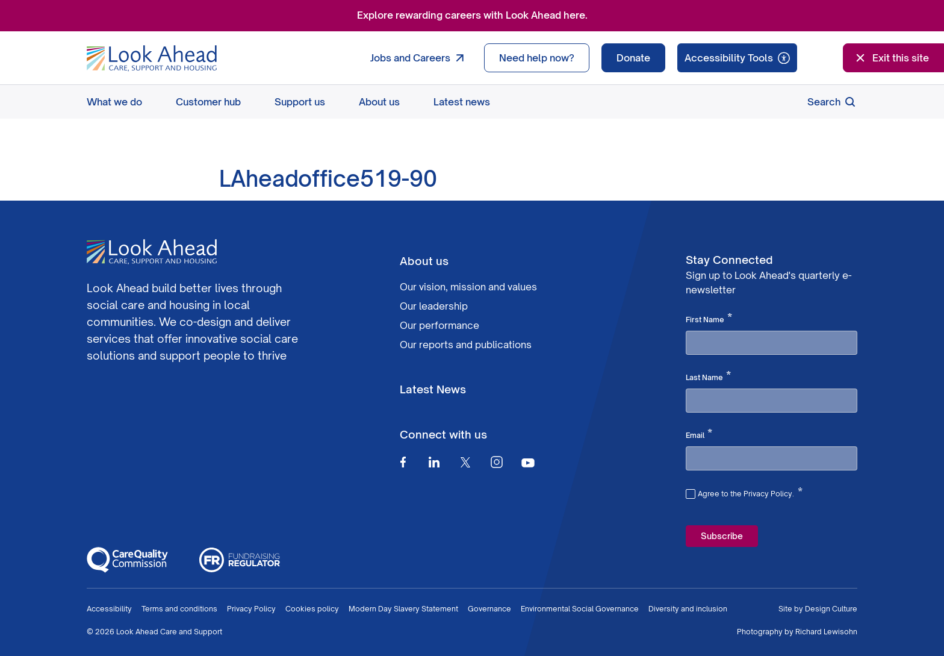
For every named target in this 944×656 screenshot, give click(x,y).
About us (379, 102)
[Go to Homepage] (152, 58)
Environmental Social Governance (580, 608)
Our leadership (434, 306)
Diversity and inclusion (687, 608)
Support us (300, 102)
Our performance (439, 325)
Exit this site (891, 58)
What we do (114, 102)
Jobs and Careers (420, 57)
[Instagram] (496, 462)
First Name (709, 318)
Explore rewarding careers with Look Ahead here (471, 15)
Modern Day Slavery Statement (403, 608)
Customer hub (208, 102)
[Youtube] (528, 462)
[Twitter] (465, 462)
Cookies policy (312, 608)
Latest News (433, 389)
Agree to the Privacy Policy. (750, 492)
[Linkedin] (434, 462)
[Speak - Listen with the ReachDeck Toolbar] (737, 57)
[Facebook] (402, 462)
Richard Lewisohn (826, 631)
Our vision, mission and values (468, 287)
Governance (489, 608)
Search (832, 102)
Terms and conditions (179, 608)
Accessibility (109, 608)
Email (699, 434)
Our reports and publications (466, 345)
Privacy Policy (251, 608)
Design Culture (831, 608)
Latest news (461, 102)
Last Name (708, 376)
